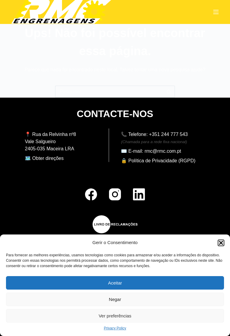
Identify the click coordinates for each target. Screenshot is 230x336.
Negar (115, 299)
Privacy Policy (115, 328)
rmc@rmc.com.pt (163, 151)
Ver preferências (115, 315)
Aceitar (115, 282)
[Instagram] (115, 194)
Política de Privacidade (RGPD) (161, 160)
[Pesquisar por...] (109, 92)
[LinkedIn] (139, 194)
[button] (221, 243)
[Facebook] (91, 194)
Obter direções (48, 158)
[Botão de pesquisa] (169, 92)
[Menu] (216, 12)
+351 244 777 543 (168, 134)
